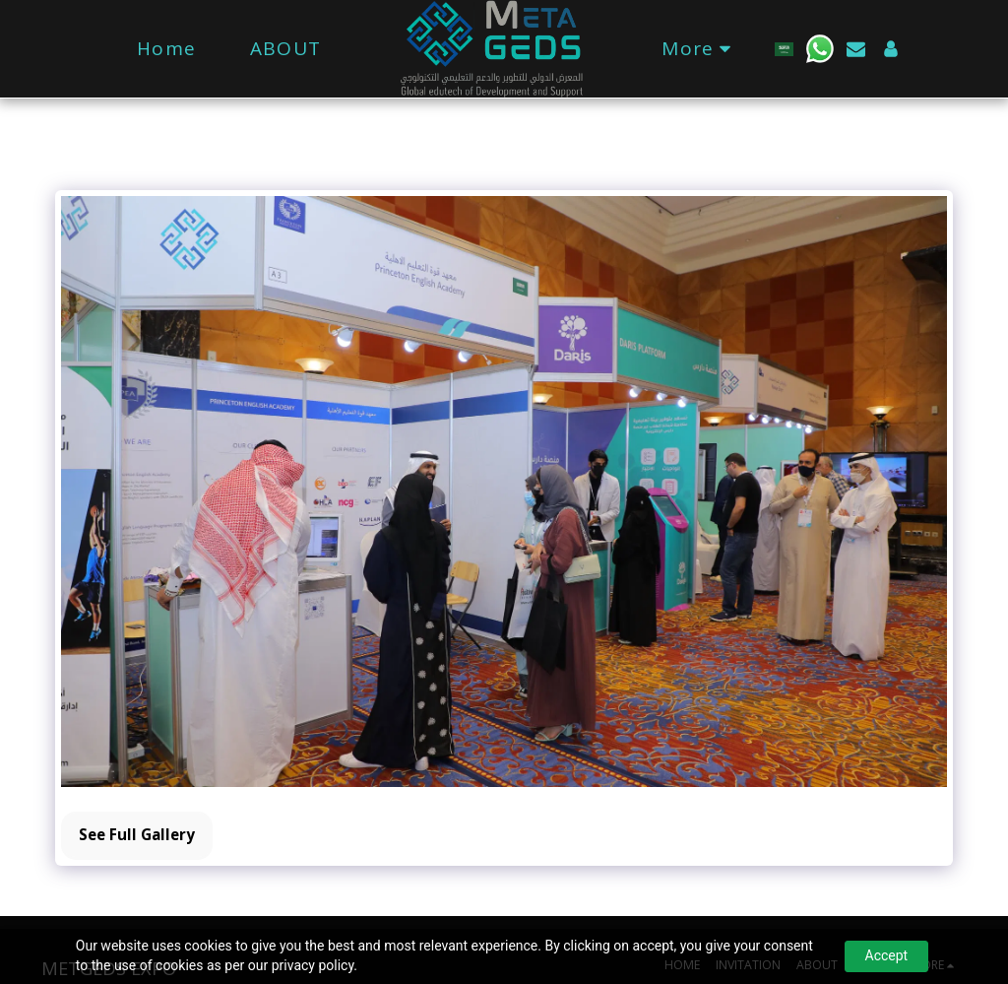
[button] (820, 48)
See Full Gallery (137, 834)
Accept (887, 955)
